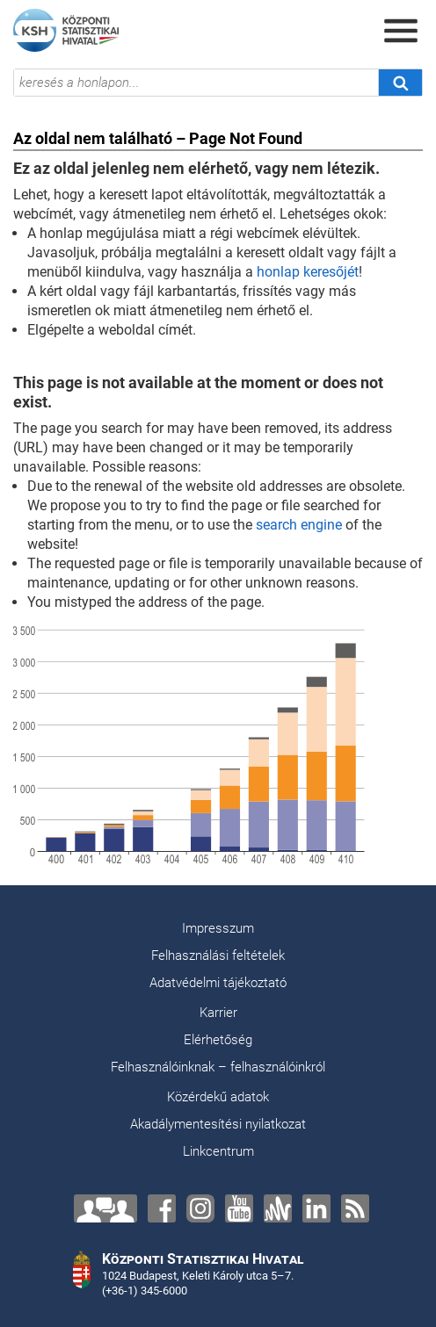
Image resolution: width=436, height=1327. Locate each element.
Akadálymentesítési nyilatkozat (218, 1124)
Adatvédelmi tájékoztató (218, 983)
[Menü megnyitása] (401, 31)
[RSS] (355, 1208)
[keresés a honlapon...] (196, 82)
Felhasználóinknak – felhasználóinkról (218, 1067)
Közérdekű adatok (218, 1097)
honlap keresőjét (308, 271)
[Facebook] (162, 1208)
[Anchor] (278, 1208)
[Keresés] (400, 82)
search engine (299, 524)
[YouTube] (239, 1208)
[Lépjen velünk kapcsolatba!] (105, 1208)
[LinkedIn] (316, 1208)
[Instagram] (200, 1208)
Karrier (218, 1012)
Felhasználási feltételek (218, 955)
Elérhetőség (218, 1040)
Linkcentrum (218, 1151)
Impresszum (218, 928)
